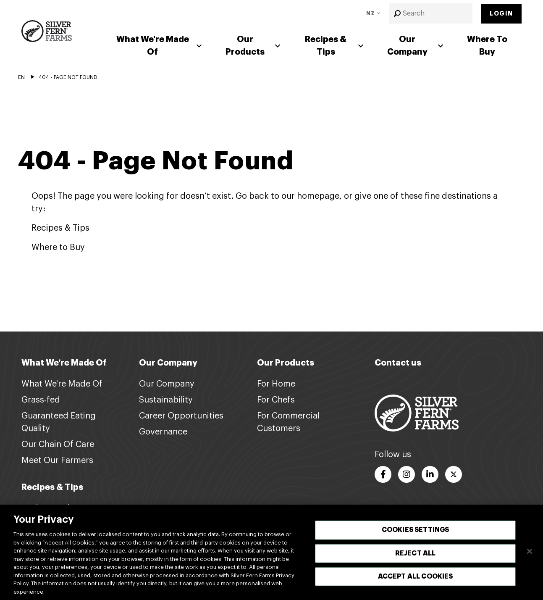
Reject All (415, 558)
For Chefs (276, 400)
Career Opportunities (181, 416)
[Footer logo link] (417, 412)
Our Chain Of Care (57, 444)
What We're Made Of (160, 45)
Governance (163, 432)
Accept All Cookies (415, 582)
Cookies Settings (415, 535)
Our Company (416, 45)
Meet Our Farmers (57, 460)
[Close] (529, 557)
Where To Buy (487, 45)
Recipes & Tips (335, 45)
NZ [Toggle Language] (370, 13)
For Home (276, 384)
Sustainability (166, 400)
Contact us (398, 362)
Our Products (254, 45)
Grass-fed (40, 400)
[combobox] (431, 13)
